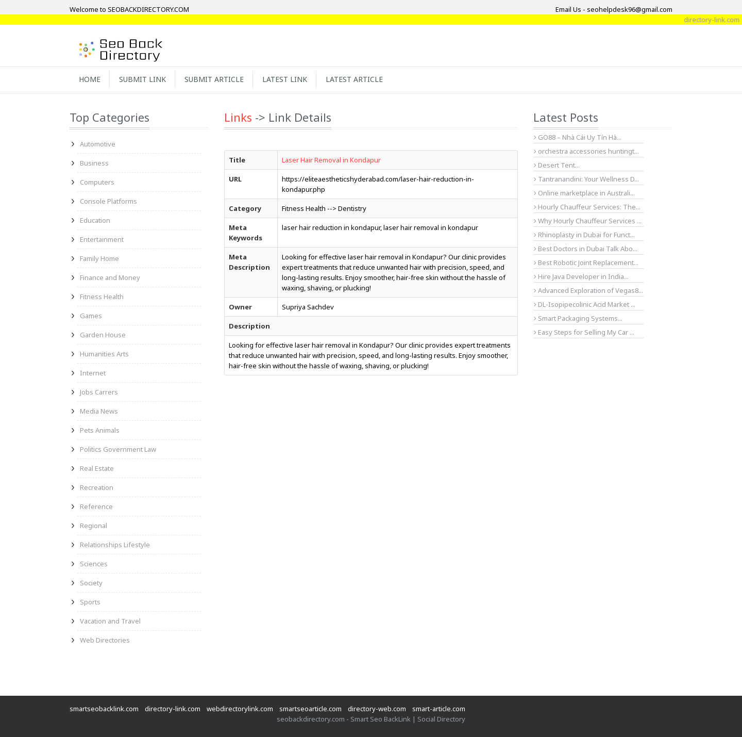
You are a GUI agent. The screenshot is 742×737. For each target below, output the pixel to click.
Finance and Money (110, 277)
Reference (96, 506)
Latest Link (284, 79)
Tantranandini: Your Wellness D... (586, 179)
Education (95, 220)
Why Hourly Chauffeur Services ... (588, 220)
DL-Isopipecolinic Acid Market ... (584, 304)
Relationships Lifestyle (115, 544)
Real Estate (97, 468)
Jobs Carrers (99, 392)
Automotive (97, 144)
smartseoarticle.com (310, 708)
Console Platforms (108, 201)
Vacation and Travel (110, 621)
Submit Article (214, 79)
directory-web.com (377, 708)
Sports (90, 602)
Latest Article (354, 79)
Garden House (103, 334)
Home (89, 79)
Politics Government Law (118, 449)
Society (91, 582)
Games (91, 315)
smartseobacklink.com (104, 708)
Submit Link (142, 79)
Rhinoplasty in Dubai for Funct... (584, 234)
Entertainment (102, 239)
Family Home (99, 258)
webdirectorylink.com (240, 708)
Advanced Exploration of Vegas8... (588, 290)
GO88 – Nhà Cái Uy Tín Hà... (577, 137)
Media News (99, 411)
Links (238, 117)
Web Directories (105, 640)
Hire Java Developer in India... (581, 276)
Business (94, 163)
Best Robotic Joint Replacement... (586, 262)
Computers (97, 182)
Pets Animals (100, 430)
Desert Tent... (557, 165)
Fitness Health (102, 296)
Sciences (94, 563)
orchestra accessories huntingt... (586, 151)
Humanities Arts (104, 353)
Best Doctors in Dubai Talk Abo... (585, 248)
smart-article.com (438, 708)
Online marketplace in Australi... (584, 193)
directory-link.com (172, 708)
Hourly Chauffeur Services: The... (587, 206)
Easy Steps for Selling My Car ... (584, 332)
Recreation (96, 487)
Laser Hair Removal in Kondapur (331, 160)
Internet (93, 373)
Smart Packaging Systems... (578, 318)
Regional (93, 525)
